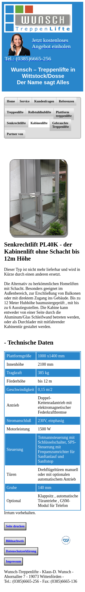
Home (11, 101)
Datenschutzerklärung (21, 551)
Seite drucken (15, 526)
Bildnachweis (15, 541)
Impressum (13, 561)
